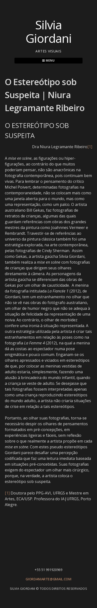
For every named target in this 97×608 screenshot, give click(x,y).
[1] (89, 146)
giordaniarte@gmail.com (48, 579)
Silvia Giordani (49, 31)
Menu (48, 60)
